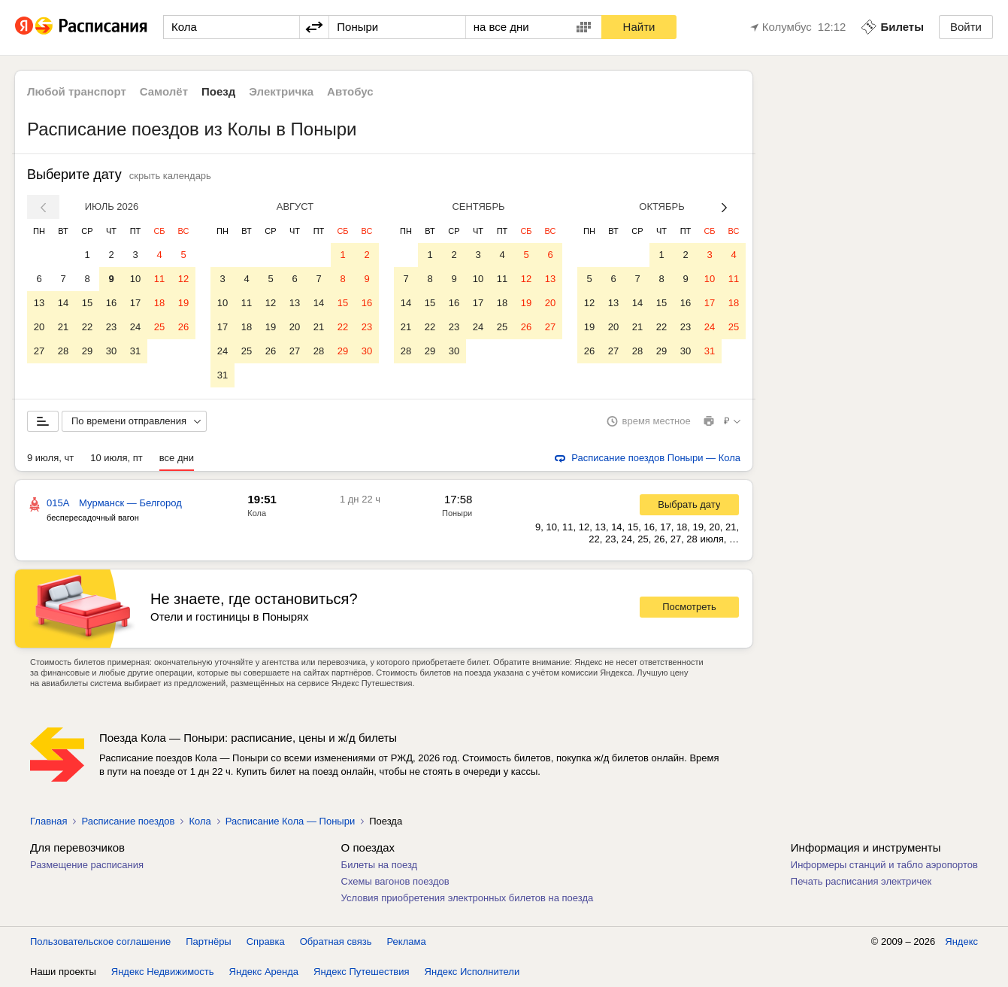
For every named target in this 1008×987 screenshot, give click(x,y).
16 (111, 302)
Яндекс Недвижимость (162, 971)
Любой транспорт (76, 91)
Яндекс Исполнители (472, 971)
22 (87, 327)
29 (87, 351)
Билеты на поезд (379, 864)
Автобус (350, 91)
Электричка (281, 91)
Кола (256, 513)
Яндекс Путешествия (361, 971)
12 (183, 278)
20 (39, 327)
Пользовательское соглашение (100, 941)
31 (135, 351)
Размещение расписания (87, 864)
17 (135, 302)
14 (63, 302)
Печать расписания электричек (861, 881)
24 (135, 327)
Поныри (457, 513)
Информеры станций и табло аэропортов (884, 864)
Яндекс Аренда (263, 971)
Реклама (406, 941)
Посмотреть (689, 606)
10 (135, 278)
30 (111, 351)
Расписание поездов (127, 821)
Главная (48, 821)
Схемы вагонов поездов (395, 881)
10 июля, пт (116, 457)
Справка (266, 941)
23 (111, 327)
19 (183, 302)
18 (159, 302)
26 (183, 327)
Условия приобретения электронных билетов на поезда (467, 897)
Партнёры (208, 941)
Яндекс (961, 941)
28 (63, 351)
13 (39, 302)
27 (39, 351)
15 (87, 302)
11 (159, 278)
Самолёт (164, 91)
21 (63, 327)
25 (159, 327)
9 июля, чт (50, 457)
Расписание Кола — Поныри (290, 821)
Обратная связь (336, 941)
